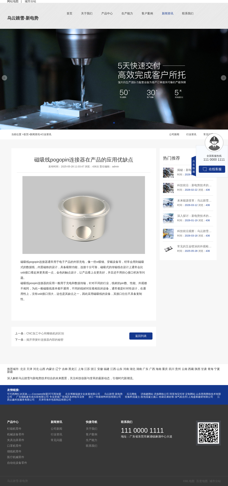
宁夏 (217, 368)
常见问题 (56, 440)
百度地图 (202, 481)
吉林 (65, 368)
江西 (113, 368)
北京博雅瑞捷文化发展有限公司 (82, 394)
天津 (29, 368)
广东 (145, 368)
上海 (81, 368)
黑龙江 (72, 368)
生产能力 (127, 13)
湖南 (139, 368)
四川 (171, 368)
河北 (36, 368)
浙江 (93, 368)
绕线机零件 (14, 451)
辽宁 (58, 368)
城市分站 (215, 481)
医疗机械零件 (15, 457)
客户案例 (147, 13)
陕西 (197, 368)
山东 (119, 368)
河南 (126, 368)
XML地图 (189, 481)
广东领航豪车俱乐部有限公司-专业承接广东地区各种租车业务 (50, 396)
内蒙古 (50, 368)
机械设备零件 (15, 434)
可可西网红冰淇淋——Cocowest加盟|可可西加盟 (34, 394)
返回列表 (141, 335)
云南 (184, 368)
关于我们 (86, 13)
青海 (210, 368)
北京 (23, 368)
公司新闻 (174, 134)
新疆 (10, 371)
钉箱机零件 (14, 428)
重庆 (165, 368)
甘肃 (204, 368)
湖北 (132, 368)
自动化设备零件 (17, 462)
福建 (106, 368)
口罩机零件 (14, 445)
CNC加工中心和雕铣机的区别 (45, 333)
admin (115, 166)
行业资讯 (46, 134)
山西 (42, 368)
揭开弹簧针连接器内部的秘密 (44, 339)
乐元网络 (132, 394)
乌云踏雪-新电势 (22, 18)
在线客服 (212, 169)
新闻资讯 (167, 13)
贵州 (178, 368)
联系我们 (187, 13)
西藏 (191, 368)
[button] (114, 123)
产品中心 (107, 13)
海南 (158, 368)
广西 (152, 368)
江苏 (87, 368)
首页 (69, 13)
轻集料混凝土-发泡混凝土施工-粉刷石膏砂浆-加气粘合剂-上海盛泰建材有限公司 (169, 396)
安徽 (100, 368)
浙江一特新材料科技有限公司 (105, 396)
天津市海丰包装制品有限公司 (55, 399)
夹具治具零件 (15, 440)
